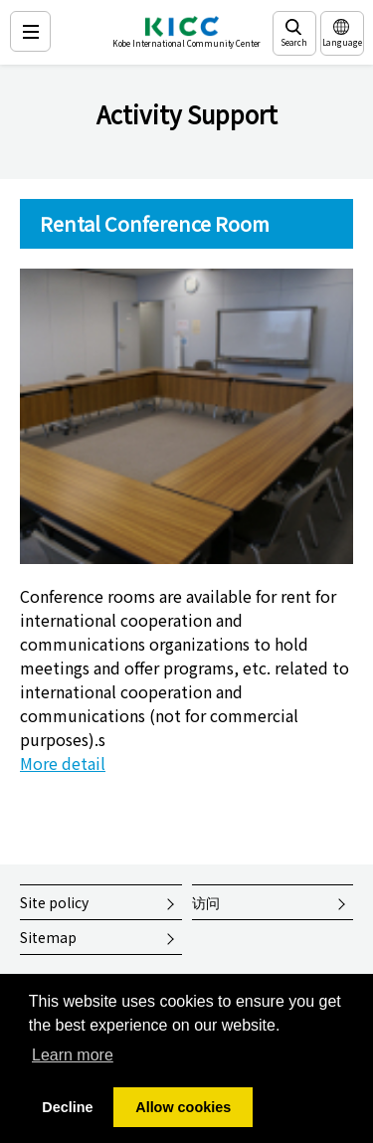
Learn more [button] (72, 1055)
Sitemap (48, 937)
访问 (206, 902)
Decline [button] (67, 1107)
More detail (62, 763)
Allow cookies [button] (183, 1107)
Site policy (54, 902)
